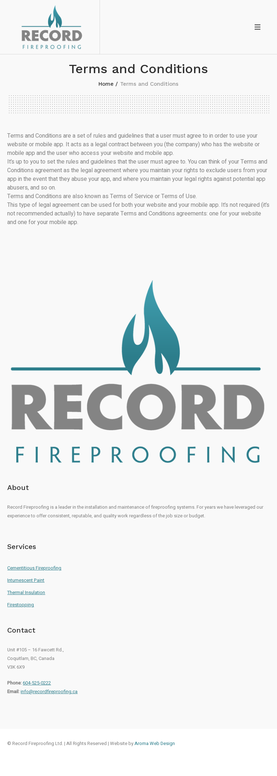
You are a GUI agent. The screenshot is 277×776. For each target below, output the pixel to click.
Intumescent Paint (25, 580)
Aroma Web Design (155, 743)
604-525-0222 (37, 682)
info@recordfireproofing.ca (49, 691)
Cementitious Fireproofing (34, 568)
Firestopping (20, 604)
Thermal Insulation (26, 592)
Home (106, 84)
